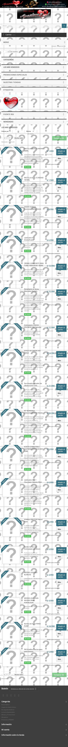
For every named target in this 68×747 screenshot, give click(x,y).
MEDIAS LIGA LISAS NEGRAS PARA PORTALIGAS (31, 600)
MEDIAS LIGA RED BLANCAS (30, 573)
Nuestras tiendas (12, 82)
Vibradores (4, 717)
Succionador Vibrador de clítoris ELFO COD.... (33, 384)
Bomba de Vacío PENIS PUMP (32, 625)
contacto (54, 46)
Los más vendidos (11, 67)
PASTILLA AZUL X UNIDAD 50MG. (33, 150)
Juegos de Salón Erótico (8, 707)
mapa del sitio (62, 46)
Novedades (8, 122)
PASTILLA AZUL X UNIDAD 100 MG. (33, 179)
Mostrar (28, 131)
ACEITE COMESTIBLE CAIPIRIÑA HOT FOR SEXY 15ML (33, 449)
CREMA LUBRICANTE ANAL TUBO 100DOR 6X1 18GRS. (34, 264)
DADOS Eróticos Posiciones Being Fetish (32, 208)
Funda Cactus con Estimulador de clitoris (32, 548)
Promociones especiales (15, 75)
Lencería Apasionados (8, 712)
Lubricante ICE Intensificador (29, 239)
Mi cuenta (5, 730)
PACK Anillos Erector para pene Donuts (33, 650)
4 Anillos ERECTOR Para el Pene (33, 520)
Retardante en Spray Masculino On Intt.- (31, 290)
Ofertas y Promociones (8, 714)
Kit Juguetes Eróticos (7, 709)
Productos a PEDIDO (7, 720)
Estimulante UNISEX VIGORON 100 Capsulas (32, 326)
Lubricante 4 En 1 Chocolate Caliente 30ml (33, 481)
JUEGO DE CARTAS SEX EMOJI (32, 352)
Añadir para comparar (53, 164)
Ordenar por (5, 131)
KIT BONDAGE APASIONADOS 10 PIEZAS (33, 412)
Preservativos (5, 704)
